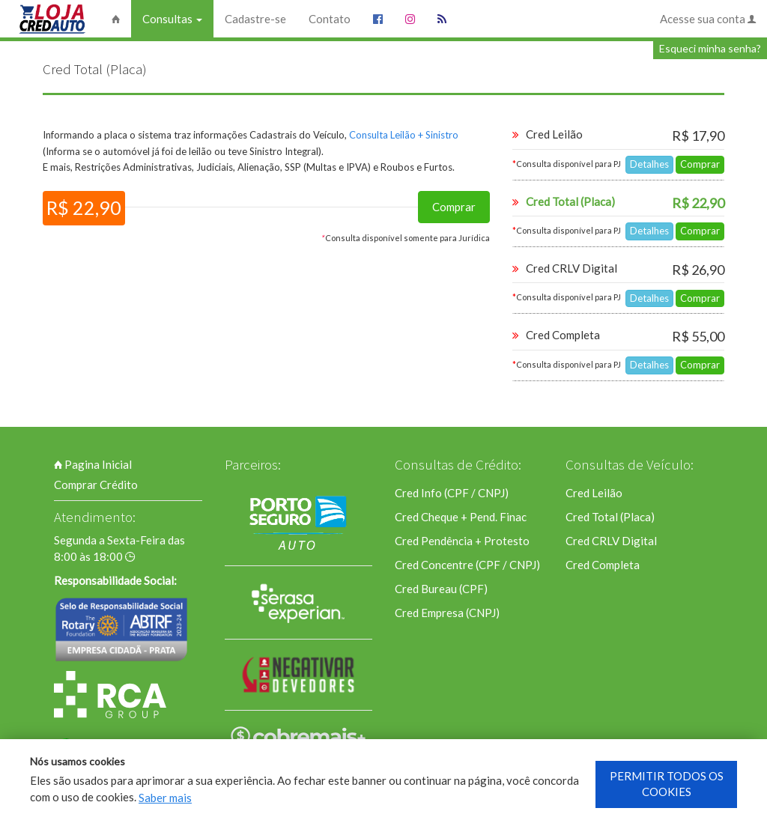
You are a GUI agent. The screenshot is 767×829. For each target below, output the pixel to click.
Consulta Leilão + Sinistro (403, 135)
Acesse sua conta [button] (708, 18)
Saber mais (165, 797)
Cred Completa (603, 564)
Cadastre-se (255, 18)
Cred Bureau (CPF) (441, 588)
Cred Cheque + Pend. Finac (461, 516)
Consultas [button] (172, 18)
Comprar (454, 206)
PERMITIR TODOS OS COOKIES (667, 783)
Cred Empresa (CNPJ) (447, 612)
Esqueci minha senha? (710, 48)
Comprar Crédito (96, 484)
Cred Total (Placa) (610, 516)
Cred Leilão (594, 492)
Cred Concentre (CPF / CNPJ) (467, 564)
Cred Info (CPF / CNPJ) (452, 492)
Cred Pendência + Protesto (462, 540)
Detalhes (649, 164)
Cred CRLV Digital (611, 540)
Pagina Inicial (93, 464)
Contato (330, 18)
